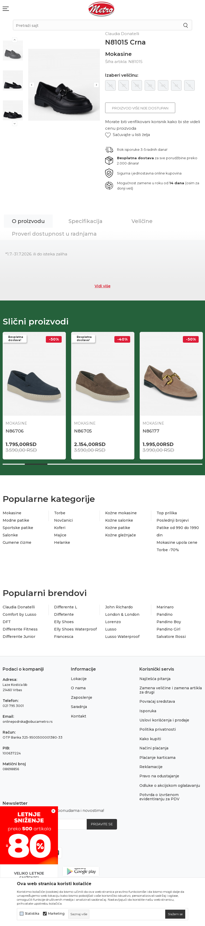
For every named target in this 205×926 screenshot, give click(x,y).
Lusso (110, 629)
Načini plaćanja (153, 748)
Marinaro (165, 607)
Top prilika (167, 513)
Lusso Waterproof (122, 636)
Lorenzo (113, 621)
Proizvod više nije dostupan (140, 108)
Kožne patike (117, 527)
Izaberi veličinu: (121, 75)
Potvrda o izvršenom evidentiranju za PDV (159, 796)
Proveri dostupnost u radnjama (54, 234)
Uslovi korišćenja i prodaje (164, 720)
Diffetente (64, 614)
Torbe (59, 513)
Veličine (142, 221)
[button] (127, 135)
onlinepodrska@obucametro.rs (27, 722)
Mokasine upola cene (177, 542)
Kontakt (78, 716)
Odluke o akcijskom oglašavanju (169, 785)
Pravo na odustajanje (159, 776)
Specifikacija (85, 221)
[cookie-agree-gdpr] (175, 914)
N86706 (15, 431)
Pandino (165, 614)
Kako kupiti (150, 738)
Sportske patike (18, 527)
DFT (7, 621)
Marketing (56, 913)
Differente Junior (19, 636)
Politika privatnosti (157, 729)
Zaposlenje (81, 697)
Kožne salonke (119, 520)
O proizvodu (28, 221)
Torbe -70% (168, 549)
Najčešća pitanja (154, 678)
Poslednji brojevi (173, 520)
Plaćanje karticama (157, 757)
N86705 (83, 431)
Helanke (62, 542)
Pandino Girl (168, 629)
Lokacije (79, 678)
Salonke (10, 535)
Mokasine (118, 54)
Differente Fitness (20, 629)
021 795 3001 (13, 706)
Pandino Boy (169, 621)
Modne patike (16, 520)
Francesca (63, 636)
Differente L (65, 607)
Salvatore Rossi (171, 636)
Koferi (59, 527)
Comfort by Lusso (19, 614)
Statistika (32, 913)
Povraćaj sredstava (157, 701)
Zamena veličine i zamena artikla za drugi (170, 690)
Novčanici (63, 520)
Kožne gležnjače (120, 535)
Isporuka (147, 711)
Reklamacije (151, 766)
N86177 (151, 431)
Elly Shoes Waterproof (75, 629)
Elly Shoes (64, 621)
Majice (60, 535)
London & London (122, 614)
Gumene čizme (17, 542)
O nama (78, 688)
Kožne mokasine (121, 513)
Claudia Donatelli (19, 607)
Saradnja (79, 706)
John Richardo (119, 607)
